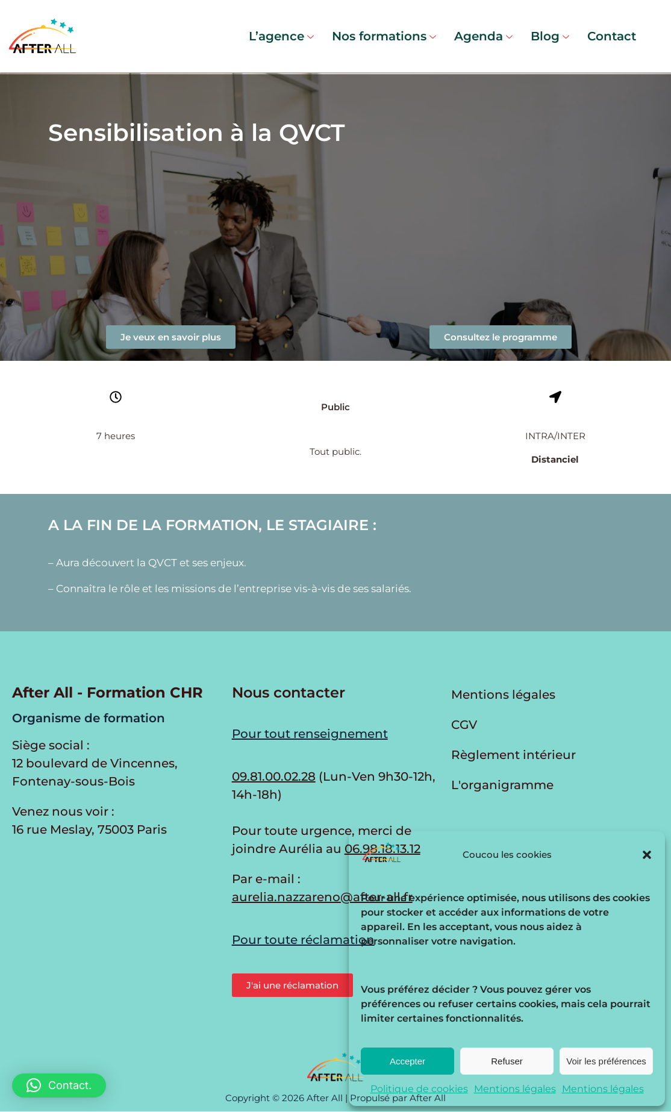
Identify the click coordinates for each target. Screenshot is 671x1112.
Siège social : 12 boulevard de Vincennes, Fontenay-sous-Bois (95, 763)
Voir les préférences (606, 1061)
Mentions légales (515, 1089)
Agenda (483, 36)
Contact (611, 36)
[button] (647, 855)
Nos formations (384, 36)
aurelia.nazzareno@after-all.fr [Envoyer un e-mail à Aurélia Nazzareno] (322, 897)
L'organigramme (502, 785)
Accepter (407, 1061)
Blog (550, 36)
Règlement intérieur (513, 755)
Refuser (507, 1061)
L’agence (281, 36)
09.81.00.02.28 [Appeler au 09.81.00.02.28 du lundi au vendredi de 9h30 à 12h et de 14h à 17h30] (274, 776)
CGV (464, 724)
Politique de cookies (419, 1089)
